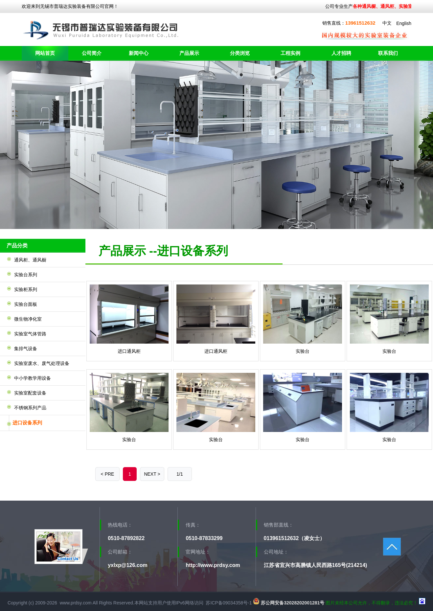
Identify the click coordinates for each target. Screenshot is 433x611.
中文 (387, 23)
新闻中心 (138, 53)
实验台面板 (25, 304)
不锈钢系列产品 (30, 407)
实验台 (302, 351)
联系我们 (388, 53)
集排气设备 (25, 348)
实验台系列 (25, 274)
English (403, 23)
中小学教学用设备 (32, 378)
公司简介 (92, 53)
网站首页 (45, 53)
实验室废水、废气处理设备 (41, 363)
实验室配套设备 (30, 393)
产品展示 (189, 53)
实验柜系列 (25, 289)
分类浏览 (240, 53)
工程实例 (290, 53)
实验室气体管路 (30, 333)
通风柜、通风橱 (30, 259)
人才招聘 (341, 53)
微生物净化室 (28, 319)
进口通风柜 (129, 351)
